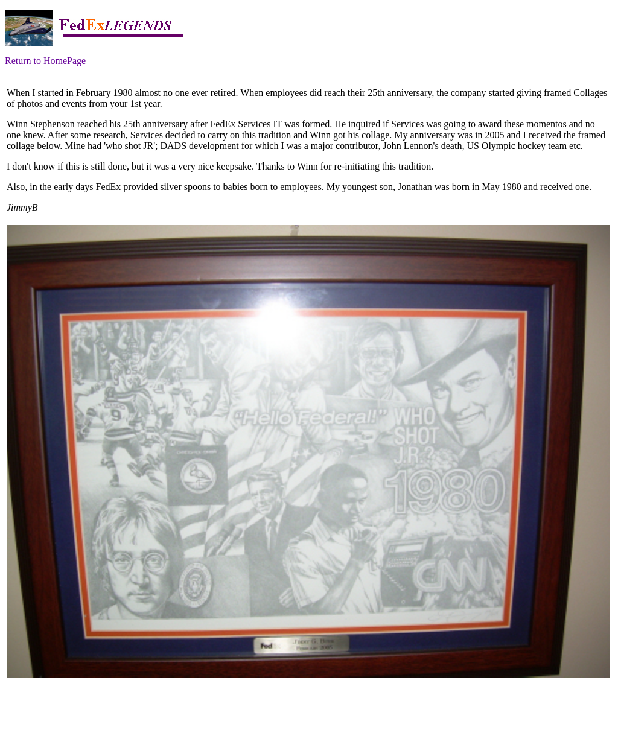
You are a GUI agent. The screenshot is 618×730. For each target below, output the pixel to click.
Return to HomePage (45, 61)
